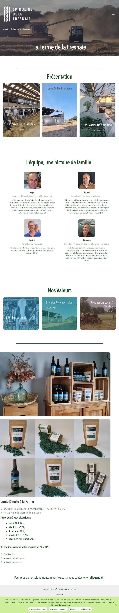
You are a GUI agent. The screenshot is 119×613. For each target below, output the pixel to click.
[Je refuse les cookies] (115, 605)
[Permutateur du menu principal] (113, 14)
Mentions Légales (59, 595)
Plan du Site (59, 591)
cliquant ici (96, 574)
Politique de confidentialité (80, 609)
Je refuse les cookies (58, 609)
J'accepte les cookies (37, 609)
